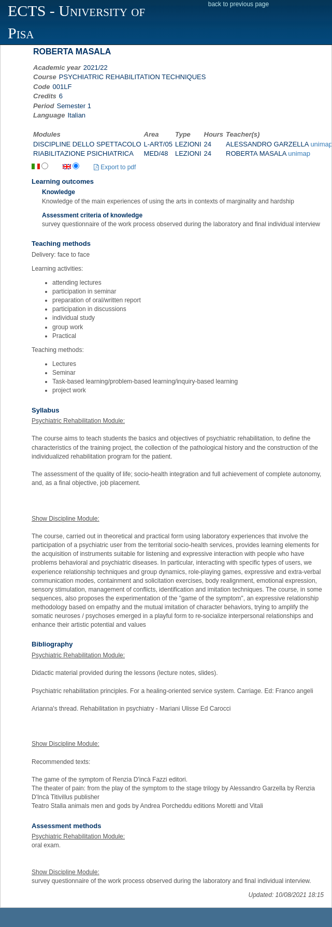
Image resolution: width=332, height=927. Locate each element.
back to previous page (238, 4)
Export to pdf (115, 167)
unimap (299, 153)
